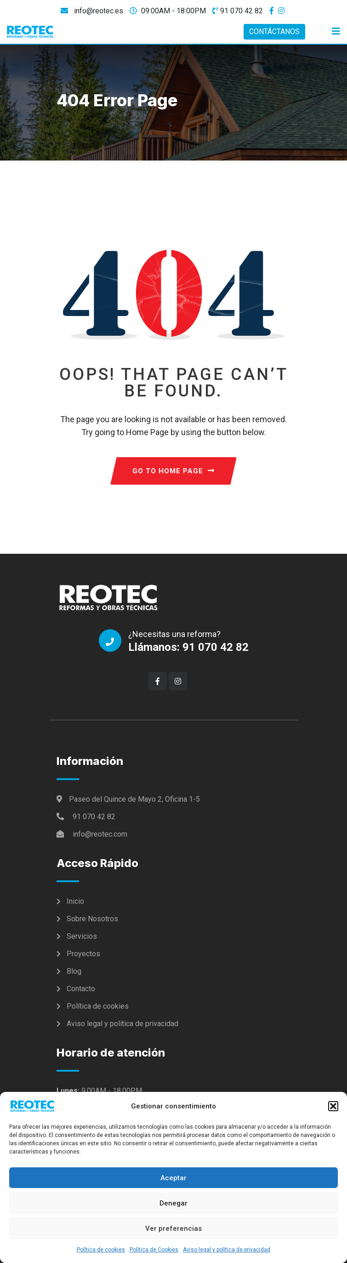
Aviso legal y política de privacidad (226, 1249)
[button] (333, 1106)
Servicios (82, 936)
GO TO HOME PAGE (173, 471)
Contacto (81, 988)
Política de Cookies (154, 1249)
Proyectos (83, 953)
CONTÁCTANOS (274, 31)
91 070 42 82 (241, 10)
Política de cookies (101, 1249)
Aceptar (173, 1178)
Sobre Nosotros (92, 918)
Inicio (75, 901)
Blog (74, 971)
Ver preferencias (173, 1228)
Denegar (173, 1203)
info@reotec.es (97, 10)
